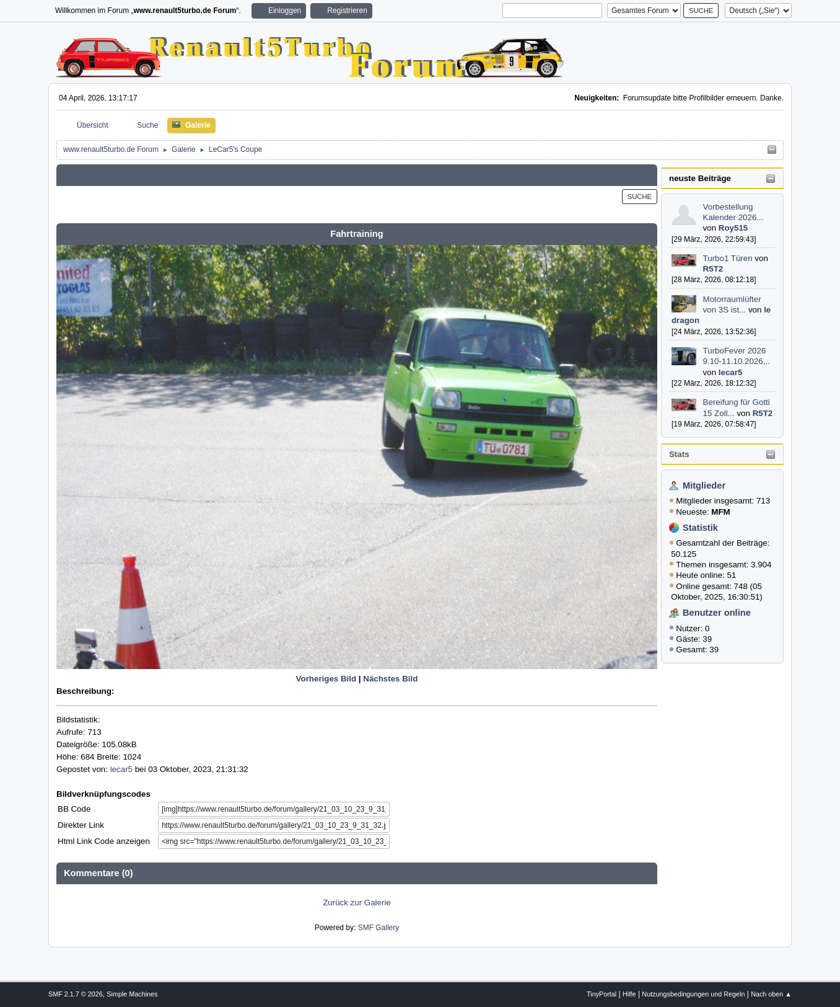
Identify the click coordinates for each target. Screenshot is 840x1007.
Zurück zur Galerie (357, 902)
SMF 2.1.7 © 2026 (75, 994)
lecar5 (731, 372)
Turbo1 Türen (728, 258)
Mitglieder (704, 485)
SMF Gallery (379, 927)
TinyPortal (601, 994)
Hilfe (629, 994)
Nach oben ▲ (771, 994)
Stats (679, 454)
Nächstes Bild (390, 678)
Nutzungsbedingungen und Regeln (693, 994)
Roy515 (733, 228)
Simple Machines (132, 994)
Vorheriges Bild (326, 678)
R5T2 (713, 268)
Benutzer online (717, 613)
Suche (640, 196)
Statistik (700, 528)
